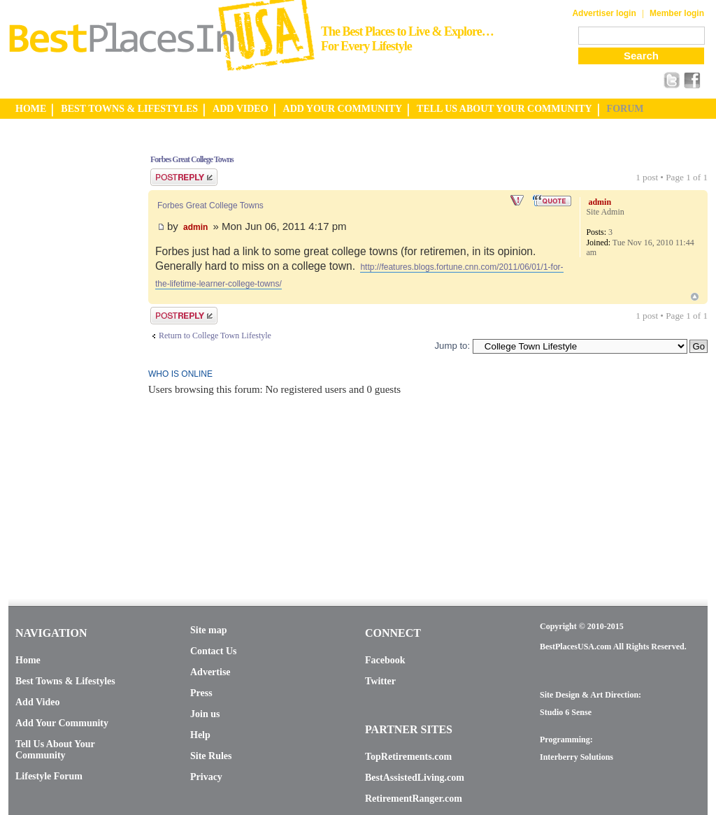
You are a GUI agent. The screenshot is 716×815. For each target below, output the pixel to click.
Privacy (206, 777)
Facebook (385, 660)
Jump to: (452, 345)
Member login (677, 13)
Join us (205, 714)
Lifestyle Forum (49, 776)
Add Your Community (61, 723)
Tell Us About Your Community (54, 749)
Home (28, 660)
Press (201, 693)
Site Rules (211, 756)
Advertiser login (604, 13)
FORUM (625, 108)
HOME (30, 108)
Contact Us (213, 651)
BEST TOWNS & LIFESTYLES (129, 108)
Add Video (37, 702)
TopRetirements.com (408, 756)
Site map (208, 630)
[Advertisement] (64, 351)
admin (195, 227)
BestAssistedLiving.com (414, 777)
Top (695, 297)
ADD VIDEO (240, 108)
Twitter (380, 681)
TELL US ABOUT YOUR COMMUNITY (504, 108)
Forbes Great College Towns (192, 159)
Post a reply (183, 177)
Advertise (210, 672)
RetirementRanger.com (413, 798)
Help (200, 735)
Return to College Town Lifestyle (215, 335)
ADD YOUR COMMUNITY (343, 108)
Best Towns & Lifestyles (65, 681)
